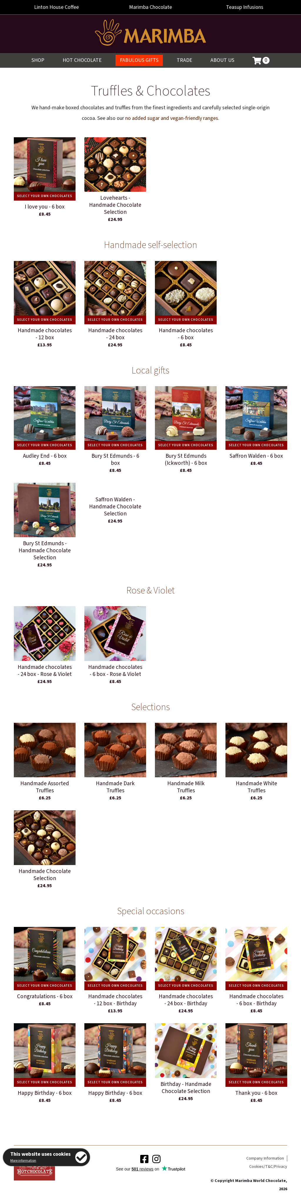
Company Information (265, 1158)
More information (23, 1160)
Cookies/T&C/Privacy (268, 1167)
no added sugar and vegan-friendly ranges (171, 118)
